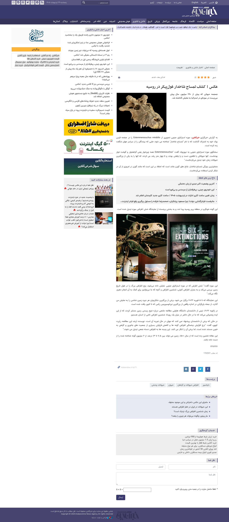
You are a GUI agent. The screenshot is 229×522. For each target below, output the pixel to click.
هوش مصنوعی (124, 21)
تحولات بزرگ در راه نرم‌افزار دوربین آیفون (92, 105)
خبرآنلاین (200, 12)
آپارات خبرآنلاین (23, 3)
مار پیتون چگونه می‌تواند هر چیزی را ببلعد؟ (189, 416)
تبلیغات (159, 2)
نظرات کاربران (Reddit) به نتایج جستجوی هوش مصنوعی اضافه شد (89, 95)
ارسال (120, 497)
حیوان (170, 385)
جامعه (175, 21)
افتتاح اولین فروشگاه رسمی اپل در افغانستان (91, 59)
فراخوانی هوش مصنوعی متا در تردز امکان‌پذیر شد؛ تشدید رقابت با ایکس (89, 44)
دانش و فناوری (139, 21)
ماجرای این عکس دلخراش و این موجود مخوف (188, 402)
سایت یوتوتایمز (32, 62)
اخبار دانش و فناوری (194, 67)
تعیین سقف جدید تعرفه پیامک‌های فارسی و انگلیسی (87, 101)
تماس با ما (178, 2)
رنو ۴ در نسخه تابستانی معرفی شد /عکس (92, 55)
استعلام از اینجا (33, 55)
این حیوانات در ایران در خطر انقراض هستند (190, 407)
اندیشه (112, 21)
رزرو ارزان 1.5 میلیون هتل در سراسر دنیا (199, 440)
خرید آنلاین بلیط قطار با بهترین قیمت (201, 443)
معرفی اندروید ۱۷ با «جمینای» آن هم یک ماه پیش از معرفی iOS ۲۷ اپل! (88, 70)
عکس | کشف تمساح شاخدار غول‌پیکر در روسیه (182, 87)
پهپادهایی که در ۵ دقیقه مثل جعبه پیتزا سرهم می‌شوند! (90, 78)
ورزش (157, 21)
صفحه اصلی (211, 21)
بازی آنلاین (21, 55)
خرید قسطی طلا (33, 58)
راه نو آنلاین (46, 55)
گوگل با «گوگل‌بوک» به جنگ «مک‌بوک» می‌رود (90, 88)
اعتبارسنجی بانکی (52, 65)
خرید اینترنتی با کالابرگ (49, 62)
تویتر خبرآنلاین (27, 3)
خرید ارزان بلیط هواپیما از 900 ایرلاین (201, 436)
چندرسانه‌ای (85, 21)
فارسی (211, 2)
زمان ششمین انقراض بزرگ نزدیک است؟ (191, 411)
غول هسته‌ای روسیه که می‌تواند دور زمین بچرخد (89, 50)
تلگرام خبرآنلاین (37, 3)
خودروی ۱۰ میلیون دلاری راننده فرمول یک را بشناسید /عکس (87, 36)
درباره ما (168, 2)
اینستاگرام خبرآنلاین (32, 3)
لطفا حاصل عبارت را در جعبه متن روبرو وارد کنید (196, 489)
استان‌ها (56, 21)
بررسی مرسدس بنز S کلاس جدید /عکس (92, 84)
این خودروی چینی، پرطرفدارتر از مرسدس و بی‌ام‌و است (189, 190)
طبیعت (179, 67)
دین (105, 21)
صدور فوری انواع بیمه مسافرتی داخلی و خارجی (197, 452)
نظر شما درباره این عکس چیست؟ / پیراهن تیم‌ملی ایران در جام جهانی (80, 187)
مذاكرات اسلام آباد (207, 27)
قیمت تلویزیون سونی (50, 58)
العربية (203, 2)
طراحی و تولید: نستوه (102, 517)
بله (18, 3)
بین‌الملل (166, 21)
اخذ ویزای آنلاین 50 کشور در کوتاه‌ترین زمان (198, 449)
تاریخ (150, 21)
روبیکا (13, 3)
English (195, 2)
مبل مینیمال (20, 62)
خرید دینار (19, 65)
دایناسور (206, 385)
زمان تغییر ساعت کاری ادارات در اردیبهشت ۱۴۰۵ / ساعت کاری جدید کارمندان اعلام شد (175, 195)
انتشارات (74, 21)
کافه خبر (97, 21)
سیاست (200, 21)
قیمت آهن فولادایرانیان (34, 65)
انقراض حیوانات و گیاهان (188, 385)
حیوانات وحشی (158, 385)
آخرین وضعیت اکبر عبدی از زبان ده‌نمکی (196, 184)
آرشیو (152, 2)
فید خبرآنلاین (41, 3)
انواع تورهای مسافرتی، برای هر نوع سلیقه (199, 446)
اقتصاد (192, 21)
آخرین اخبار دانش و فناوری (98, 30)
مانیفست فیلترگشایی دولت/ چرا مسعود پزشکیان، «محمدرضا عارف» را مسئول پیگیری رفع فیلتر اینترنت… (167, 201)
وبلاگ (65, 21)
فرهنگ (183, 21)
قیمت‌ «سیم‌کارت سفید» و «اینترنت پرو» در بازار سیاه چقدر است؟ (88, 112)
